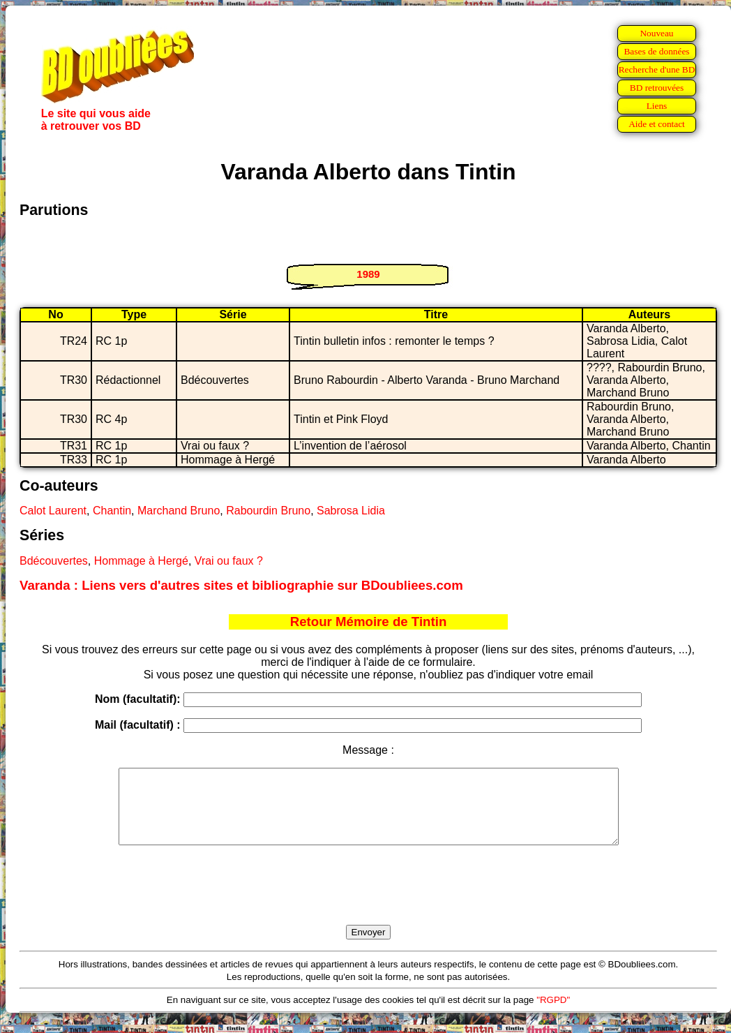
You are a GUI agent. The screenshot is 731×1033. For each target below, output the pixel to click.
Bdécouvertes (54, 561)
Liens (657, 106)
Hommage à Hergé (141, 561)
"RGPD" (553, 1014)
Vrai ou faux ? (229, 561)
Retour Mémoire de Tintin (368, 621)
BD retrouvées (657, 87)
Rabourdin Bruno (268, 510)
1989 (367, 274)
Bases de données (656, 51)
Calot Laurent (53, 510)
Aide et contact (656, 124)
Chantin (112, 510)
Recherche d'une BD (657, 69)
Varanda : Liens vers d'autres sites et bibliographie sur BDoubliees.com (241, 585)
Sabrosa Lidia (351, 510)
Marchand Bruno (178, 510)
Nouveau (656, 33)
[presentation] (368, 901)
